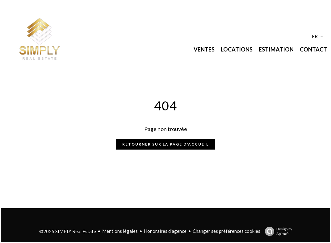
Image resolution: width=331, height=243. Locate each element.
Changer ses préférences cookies (226, 231)
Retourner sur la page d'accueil (165, 144)
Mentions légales (120, 231)
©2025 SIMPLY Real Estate (67, 231)
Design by (277, 231)
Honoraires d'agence (165, 231)
